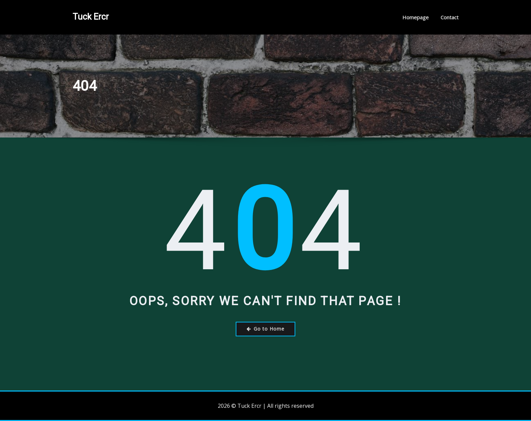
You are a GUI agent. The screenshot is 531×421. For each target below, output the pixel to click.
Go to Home (265, 328)
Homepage (415, 17)
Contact (450, 17)
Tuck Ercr (90, 17)
